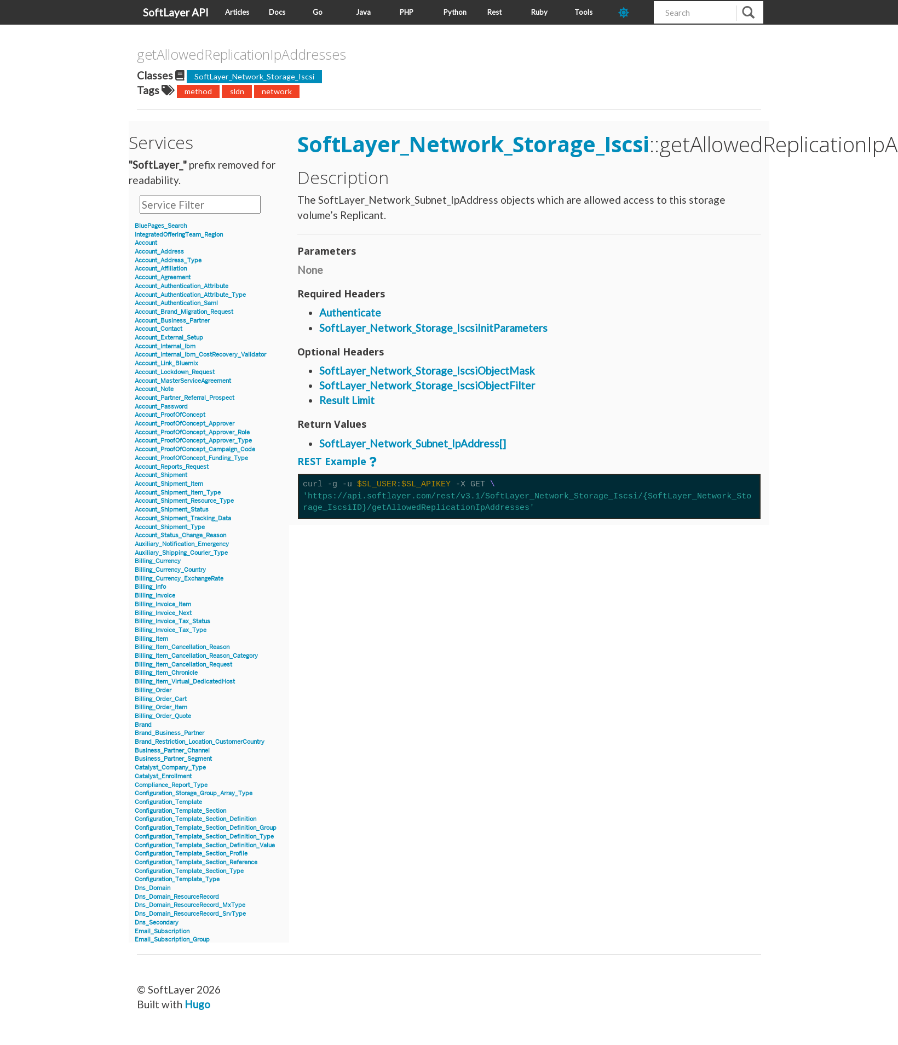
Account (146, 242)
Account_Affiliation (161, 268)
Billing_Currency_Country (170, 569)
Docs (277, 12)
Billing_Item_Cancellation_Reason (182, 647)
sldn (237, 91)
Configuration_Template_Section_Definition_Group (206, 827)
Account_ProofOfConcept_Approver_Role (192, 432)
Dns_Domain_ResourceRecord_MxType (190, 905)
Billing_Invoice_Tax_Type (170, 630)
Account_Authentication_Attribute (181, 286)
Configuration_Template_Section (180, 810)
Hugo (197, 1004)
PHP (406, 12)
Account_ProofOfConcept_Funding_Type (191, 458)
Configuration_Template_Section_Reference (196, 862)
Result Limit (347, 400)
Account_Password (161, 406)
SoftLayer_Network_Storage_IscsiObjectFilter (427, 385)
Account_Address (159, 251)
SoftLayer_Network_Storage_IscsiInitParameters (433, 327)
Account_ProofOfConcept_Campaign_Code (195, 449)
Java (363, 12)
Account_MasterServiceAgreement (183, 380)
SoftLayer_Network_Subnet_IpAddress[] (412, 443)
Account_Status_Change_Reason (180, 535)
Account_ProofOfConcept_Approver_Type (193, 440)
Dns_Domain (152, 888)
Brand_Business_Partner (169, 733)
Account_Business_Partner (172, 320)
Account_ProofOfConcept (170, 414)
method (198, 91)
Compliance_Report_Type (171, 785)
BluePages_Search (161, 225)
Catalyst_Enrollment (163, 776)
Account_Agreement (163, 277)
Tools (583, 12)
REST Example (331, 461)
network (277, 91)
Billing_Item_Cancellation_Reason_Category (196, 655)
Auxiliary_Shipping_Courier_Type (181, 552)
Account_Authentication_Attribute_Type (190, 294)
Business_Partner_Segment (173, 758)
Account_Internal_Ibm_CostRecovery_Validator (200, 354)
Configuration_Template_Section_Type (189, 871)
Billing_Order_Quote (163, 716)
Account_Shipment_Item (169, 483)
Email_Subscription (162, 931)
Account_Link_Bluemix (166, 363)
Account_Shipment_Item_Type (178, 492)
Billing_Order (153, 690)
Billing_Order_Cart (161, 699)
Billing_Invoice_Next (163, 613)
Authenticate (350, 312)
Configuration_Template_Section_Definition (195, 819)
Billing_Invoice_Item (163, 604)
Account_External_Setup (169, 337)
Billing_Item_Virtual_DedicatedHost (185, 681)
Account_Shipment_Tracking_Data (183, 518)
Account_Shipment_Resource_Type (184, 500)
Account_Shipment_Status (172, 509)
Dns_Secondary (157, 922)
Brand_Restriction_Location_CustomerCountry (199, 741)
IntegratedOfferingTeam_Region (179, 234)
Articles (237, 12)
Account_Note (154, 389)
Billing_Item (151, 638)
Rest (494, 12)
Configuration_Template (168, 802)
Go (318, 12)
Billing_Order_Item (161, 707)
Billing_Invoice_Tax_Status (172, 621)
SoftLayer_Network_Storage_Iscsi (254, 76)
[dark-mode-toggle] (632, 12)
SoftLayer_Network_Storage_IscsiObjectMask (427, 370)
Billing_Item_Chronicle (166, 672)
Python (455, 12)
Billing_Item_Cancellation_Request (183, 664)
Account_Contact (158, 328)
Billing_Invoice (155, 595)
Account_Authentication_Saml (176, 303)
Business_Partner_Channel (172, 750)
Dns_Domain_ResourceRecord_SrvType (190, 913)
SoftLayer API (176, 12)
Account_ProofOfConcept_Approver (184, 423)
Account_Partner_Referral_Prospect (184, 397)
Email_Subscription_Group (172, 939)
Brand (143, 724)
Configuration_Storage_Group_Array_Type (193, 793)
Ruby (539, 12)
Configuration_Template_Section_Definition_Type (204, 836)
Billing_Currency (158, 561)
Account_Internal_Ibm (165, 346)
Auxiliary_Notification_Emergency (182, 544)
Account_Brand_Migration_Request (184, 311)
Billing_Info (150, 586)
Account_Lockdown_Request (175, 372)
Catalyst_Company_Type (170, 767)
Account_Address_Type (168, 260)
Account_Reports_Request (172, 466)
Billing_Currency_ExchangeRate (179, 578)
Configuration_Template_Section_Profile (191, 853)
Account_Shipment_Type (170, 527)
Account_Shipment (161, 475)
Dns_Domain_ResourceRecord (177, 896)
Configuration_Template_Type (177, 879)
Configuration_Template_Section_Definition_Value (205, 845)
